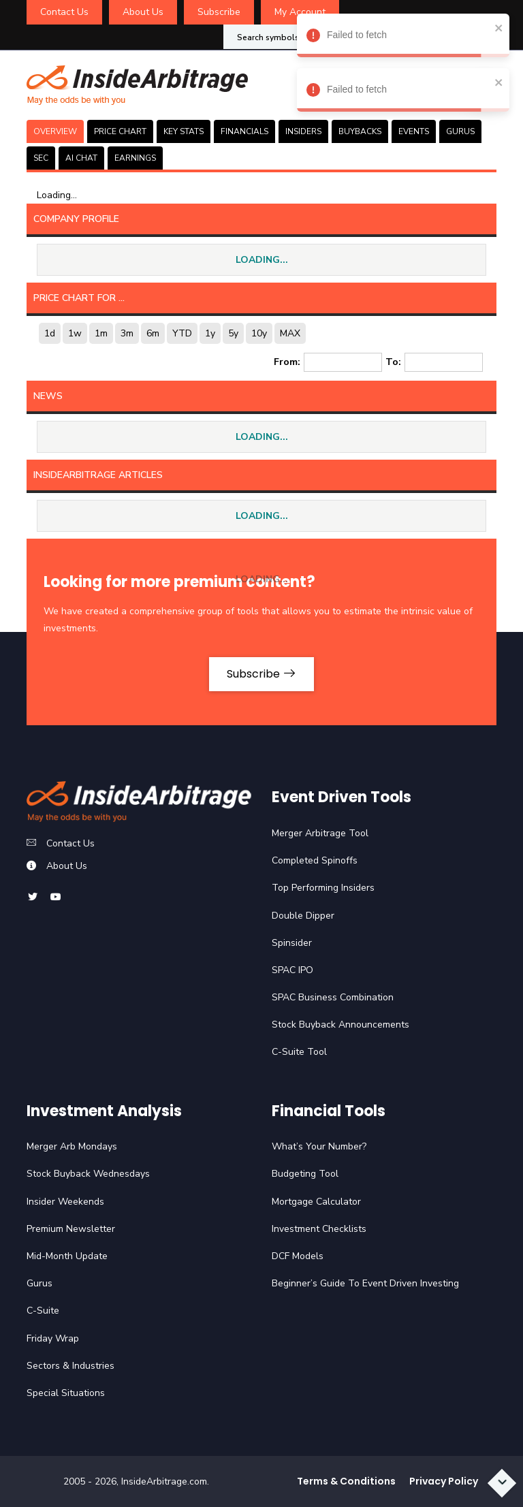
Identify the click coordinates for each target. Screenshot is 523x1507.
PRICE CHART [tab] (120, 131)
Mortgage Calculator (316, 1201)
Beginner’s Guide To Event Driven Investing (365, 1283)
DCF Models (297, 1256)
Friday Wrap (53, 1338)
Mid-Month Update (67, 1256)
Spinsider (292, 942)
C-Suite (43, 1310)
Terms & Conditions (346, 1481)
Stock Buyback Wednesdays (88, 1173)
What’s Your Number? (319, 1146)
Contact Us (64, 11)
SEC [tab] (40, 158)
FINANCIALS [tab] (244, 131)
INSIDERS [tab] (303, 131)
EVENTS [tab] (413, 131)
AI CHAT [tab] (81, 158)
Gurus (39, 1283)
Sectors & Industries (70, 1365)
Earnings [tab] (135, 158)
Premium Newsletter (71, 1228)
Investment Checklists (319, 1228)
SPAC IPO (292, 970)
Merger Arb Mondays (72, 1146)
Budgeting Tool (305, 1173)
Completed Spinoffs (315, 860)
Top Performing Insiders (323, 887)
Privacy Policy (443, 1481)
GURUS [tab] (460, 131)
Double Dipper (303, 915)
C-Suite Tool (299, 1051)
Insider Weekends (65, 1201)
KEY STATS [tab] (183, 131)
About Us (143, 11)
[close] (496, 27)
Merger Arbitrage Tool (320, 833)
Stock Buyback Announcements (340, 1024)
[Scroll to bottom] (502, 1483)
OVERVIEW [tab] (55, 131)
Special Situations (66, 1392)
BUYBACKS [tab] (359, 131)
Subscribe (218, 11)
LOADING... (262, 259)
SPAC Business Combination (333, 997)
